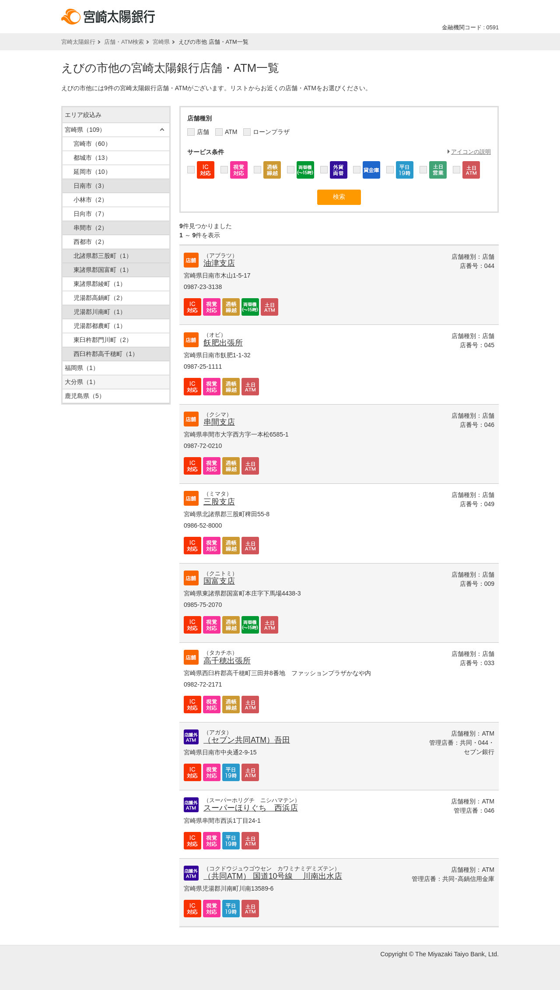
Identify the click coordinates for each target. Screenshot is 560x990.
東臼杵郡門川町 (103, 339)
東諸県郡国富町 (103, 269)
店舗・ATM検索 (124, 42)
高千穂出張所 (227, 660)
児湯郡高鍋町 (100, 297)
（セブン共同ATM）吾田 (246, 740)
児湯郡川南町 (100, 311)
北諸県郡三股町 (103, 255)
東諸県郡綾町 (100, 283)
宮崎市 (92, 143)
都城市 (92, 157)
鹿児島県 (85, 395)
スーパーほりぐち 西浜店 (250, 807)
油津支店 (219, 263)
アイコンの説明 (471, 151)
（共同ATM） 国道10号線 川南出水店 (272, 876)
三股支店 (219, 501)
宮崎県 (161, 42)
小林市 (91, 199)
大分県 (82, 381)
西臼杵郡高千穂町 (106, 353)
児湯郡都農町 (100, 325)
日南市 (91, 185)
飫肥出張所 (223, 342)
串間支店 (219, 422)
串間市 (91, 227)
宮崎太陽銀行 (78, 42)
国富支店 (219, 581)
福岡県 (82, 367)
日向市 (91, 213)
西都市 (91, 241)
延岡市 (92, 171)
